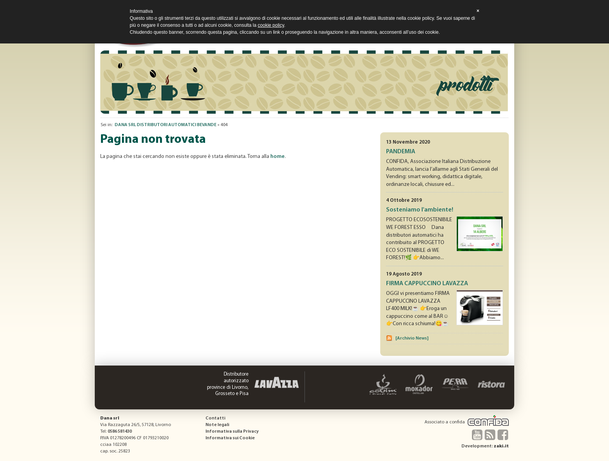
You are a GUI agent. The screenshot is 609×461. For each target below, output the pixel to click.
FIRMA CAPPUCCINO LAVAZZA (427, 284)
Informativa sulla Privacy (232, 431)
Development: (485, 446)
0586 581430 (120, 431)
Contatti (215, 418)
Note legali (217, 425)
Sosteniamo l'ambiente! (419, 210)
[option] (304, 82)
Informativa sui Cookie (230, 438)
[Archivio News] (411, 338)
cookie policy (271, 25)
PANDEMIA (400, 152)
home (277, 156)
